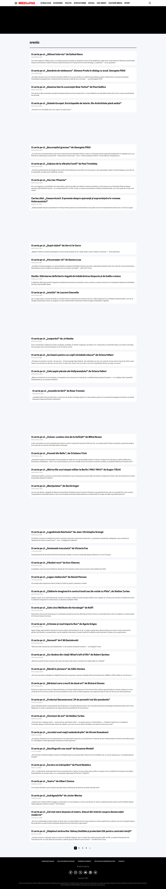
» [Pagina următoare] (89, 848)
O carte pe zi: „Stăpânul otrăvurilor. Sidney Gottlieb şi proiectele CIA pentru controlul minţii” (81, 831)
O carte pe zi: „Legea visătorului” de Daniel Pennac (59, 577)
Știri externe (80, 3)
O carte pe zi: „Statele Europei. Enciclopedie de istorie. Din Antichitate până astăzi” (76, 103)
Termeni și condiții (84, 861)
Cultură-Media (115, 3)
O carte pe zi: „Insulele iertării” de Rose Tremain (58, 390)
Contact (121, 861)
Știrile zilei (46, 3)
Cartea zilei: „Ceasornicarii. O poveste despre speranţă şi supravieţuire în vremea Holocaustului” (75, 200)
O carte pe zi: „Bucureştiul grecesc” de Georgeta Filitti (61, 147)
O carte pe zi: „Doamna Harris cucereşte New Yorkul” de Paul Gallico (68, 87)
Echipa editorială (48, 861)
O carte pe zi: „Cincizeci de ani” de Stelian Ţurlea (57, 716)
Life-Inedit (101, 3)
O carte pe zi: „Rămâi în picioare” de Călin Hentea (58, 669)
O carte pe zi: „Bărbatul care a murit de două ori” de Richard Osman (68, 683)
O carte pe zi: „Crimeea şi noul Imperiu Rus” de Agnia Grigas (64, 624)
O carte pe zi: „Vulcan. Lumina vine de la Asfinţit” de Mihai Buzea (66, 437)
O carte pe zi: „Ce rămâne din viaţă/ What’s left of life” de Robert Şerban (70, 654)
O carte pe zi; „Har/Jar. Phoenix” (48, 180)
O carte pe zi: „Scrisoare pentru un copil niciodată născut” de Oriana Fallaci (72, 355)
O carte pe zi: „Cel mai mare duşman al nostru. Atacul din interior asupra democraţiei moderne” (77, 813)
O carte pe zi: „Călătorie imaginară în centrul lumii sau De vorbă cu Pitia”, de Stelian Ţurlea (80, 591)
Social (91, 3)
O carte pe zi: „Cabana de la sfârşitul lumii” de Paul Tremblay (64, 163)
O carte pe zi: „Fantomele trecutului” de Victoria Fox (59, 548)
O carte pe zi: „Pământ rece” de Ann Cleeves (55, 562)
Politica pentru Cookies (65, 861)
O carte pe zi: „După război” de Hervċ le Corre (56, 245)
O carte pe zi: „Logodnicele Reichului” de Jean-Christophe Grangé (67, 532)
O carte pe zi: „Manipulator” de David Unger (55, 486)
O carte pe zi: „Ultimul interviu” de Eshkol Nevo (57, 54)
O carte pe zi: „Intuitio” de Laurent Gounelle (55, 292)
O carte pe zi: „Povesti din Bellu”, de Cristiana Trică (59, 453)
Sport (127, 3)
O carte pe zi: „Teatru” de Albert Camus (52, 781)
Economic (58, 3)
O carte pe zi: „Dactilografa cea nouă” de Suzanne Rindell (62, 748)
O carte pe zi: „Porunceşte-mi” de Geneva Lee (56, 259)
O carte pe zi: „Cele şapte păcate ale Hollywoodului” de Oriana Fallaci (69, 371)
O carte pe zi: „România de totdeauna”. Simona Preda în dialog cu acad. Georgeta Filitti (78, 70)
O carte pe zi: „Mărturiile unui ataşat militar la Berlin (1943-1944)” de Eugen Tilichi (76, 469)
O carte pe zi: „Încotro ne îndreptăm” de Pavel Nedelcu (61, 765)
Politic (68, 3)
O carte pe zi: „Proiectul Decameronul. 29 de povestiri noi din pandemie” (70, 699)
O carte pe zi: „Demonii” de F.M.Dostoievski (54, 640)
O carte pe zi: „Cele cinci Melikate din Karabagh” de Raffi (62, 607)
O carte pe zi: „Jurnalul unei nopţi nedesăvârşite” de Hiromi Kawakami (69, 732)
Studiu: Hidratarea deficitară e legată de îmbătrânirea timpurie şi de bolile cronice (76, 276)
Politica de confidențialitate (104, 861)
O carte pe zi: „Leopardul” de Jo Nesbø (52, 338)
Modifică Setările (83, 866)
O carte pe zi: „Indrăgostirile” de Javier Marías (56, 795)
